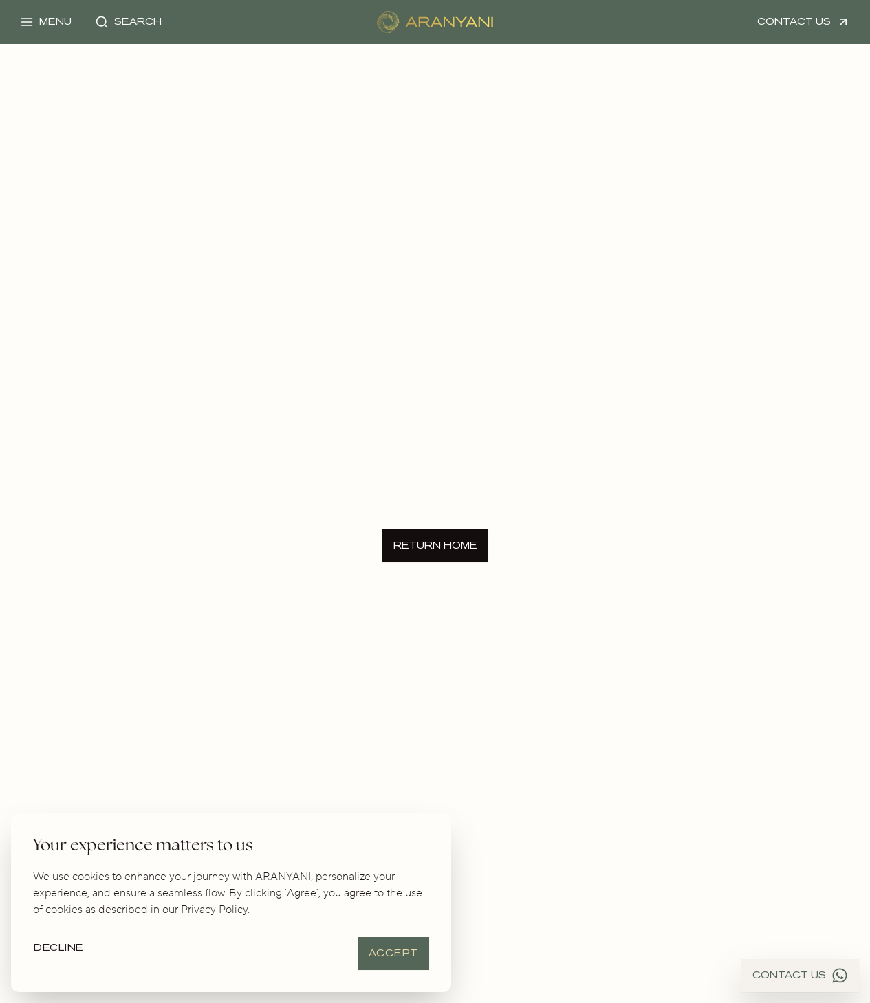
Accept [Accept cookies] (393, 953)
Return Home (435, 545)
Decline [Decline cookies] (59, 948)
